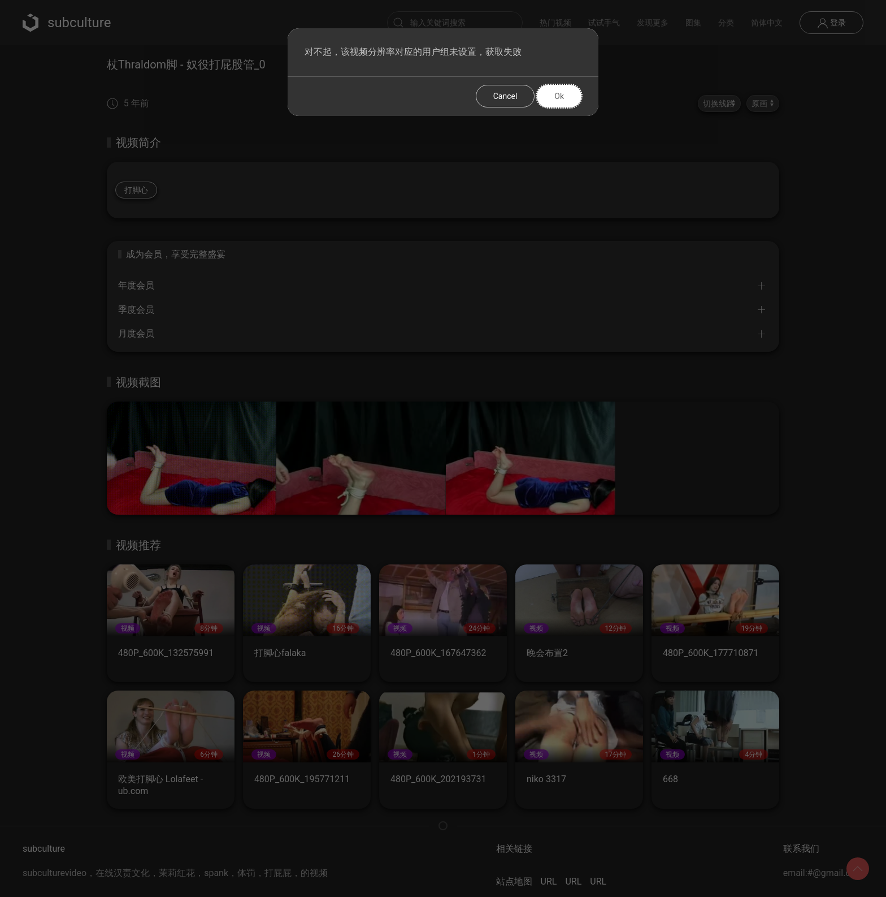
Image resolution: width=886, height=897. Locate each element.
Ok (559, 96)
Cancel (505, 96)
